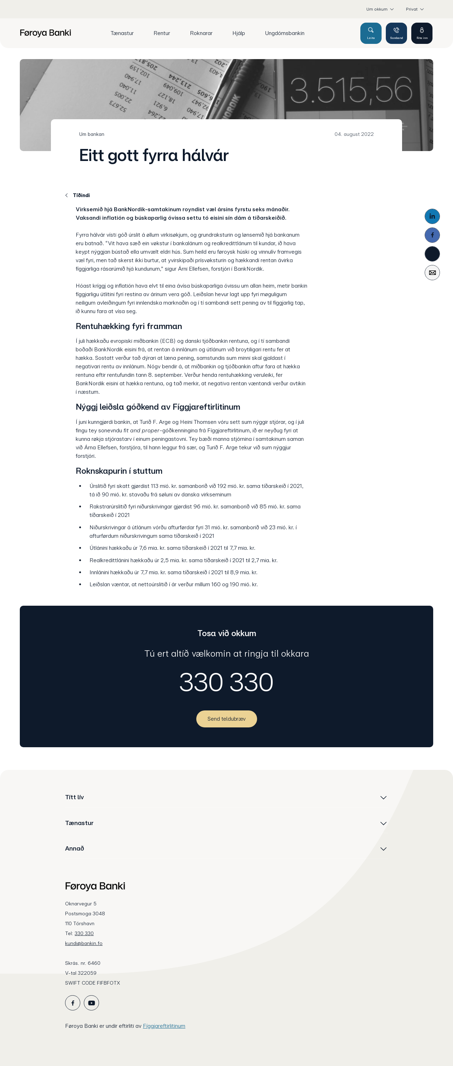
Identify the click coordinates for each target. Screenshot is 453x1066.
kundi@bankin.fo (84, 943)
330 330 (226, 682)
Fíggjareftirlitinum (164, 1025)
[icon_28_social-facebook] (72, 1002)
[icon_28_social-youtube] (91, 1002)
